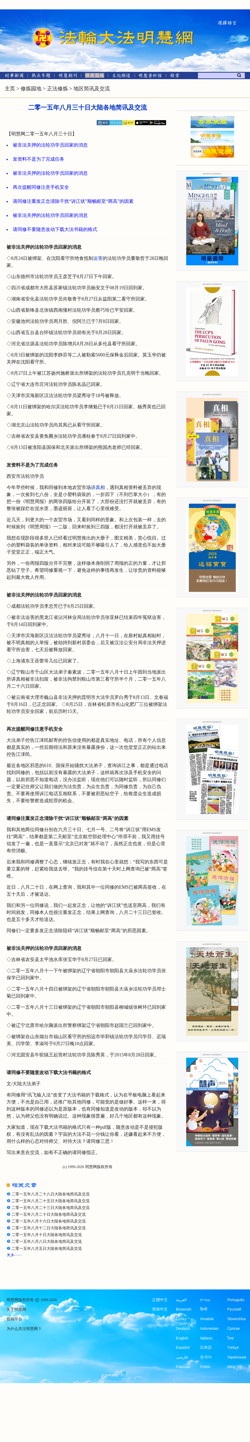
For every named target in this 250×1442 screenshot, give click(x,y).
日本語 (206, 1347)
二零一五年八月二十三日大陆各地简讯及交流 (50, 1208)
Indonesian (209, 1328)
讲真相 (98, 487)
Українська (236, 1357)
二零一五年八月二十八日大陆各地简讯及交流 (50, 1194)
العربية (181, 1300)
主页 (10, 88)
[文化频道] (121, 76)
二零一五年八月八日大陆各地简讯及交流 (46, 1241)
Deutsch (183, 1328)
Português (235, 1300)
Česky (181, 1319)
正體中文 (160, 1300)
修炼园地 (31, 88)
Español (183, 1347)
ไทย (230, 1338)
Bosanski (183, 1309)
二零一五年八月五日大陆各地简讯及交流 (46, 1248)
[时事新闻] (12, 76)
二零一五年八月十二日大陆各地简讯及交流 (48, 1228)
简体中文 (160, 1309)
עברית (205, 1300)
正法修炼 (57, 88)
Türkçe (233, 1347)
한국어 (206, 1357)
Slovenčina (236, 1319)
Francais (183, 1367)
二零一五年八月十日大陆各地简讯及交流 (46, 1235)
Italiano (206, 1338)
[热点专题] (41, 76)
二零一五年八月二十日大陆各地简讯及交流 (48, 1214)
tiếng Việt (235, 1367)
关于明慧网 (16, 1309)
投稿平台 (14, 1319)
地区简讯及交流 (91, 88)
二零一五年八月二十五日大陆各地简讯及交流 (50, 1201)
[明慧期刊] (67, 76)
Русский (234, 1309)
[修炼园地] (94, 76)
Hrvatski (207, 1319)
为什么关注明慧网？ (24, 1329)
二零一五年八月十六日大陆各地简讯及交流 (48, 1221)
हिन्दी (203, 1309)
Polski (205, 1367)
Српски (233, 1328)
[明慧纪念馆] (150, 76)
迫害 (98, 258)
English (182, 1338)
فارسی (182, 1357)
